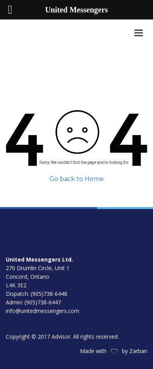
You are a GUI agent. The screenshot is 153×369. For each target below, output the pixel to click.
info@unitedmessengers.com (42, 311)
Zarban (138, 351)
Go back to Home (76, 179)
